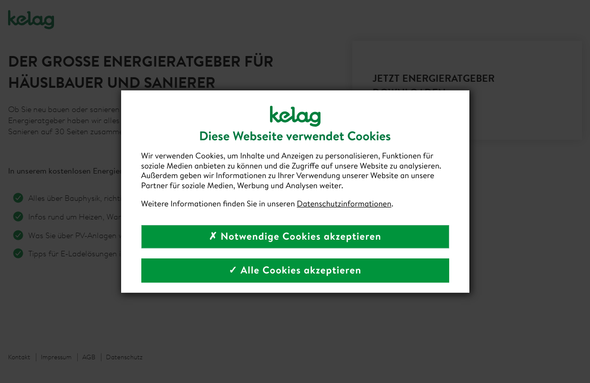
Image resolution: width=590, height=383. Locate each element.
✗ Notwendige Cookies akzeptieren (294, 236)
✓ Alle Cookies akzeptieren (295, 270)
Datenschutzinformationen (344, 203)
